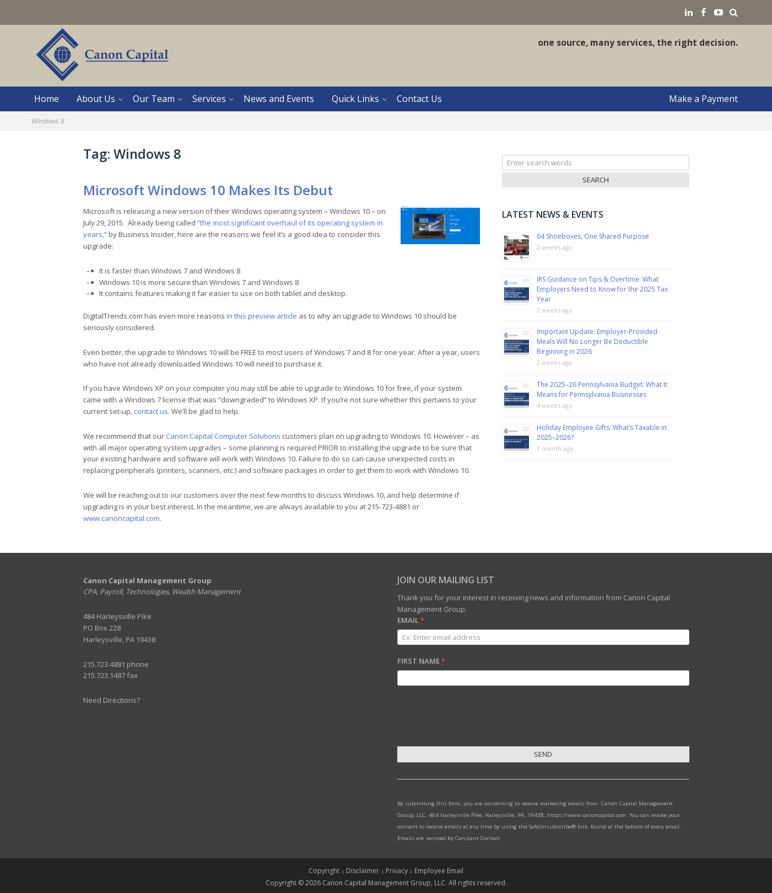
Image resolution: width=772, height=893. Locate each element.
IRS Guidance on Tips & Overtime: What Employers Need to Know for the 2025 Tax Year (602, 289)
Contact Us (419, 99)
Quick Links (355, 99)
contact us (151, 411)
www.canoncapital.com (121, 518)
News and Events (279, 99)
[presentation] (481, 717)
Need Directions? (111, 700)
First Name (421, 661)
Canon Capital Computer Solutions (223, 436)
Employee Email (438, 870)
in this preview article (261, 316)
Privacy (397, 870)
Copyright (324, 870)
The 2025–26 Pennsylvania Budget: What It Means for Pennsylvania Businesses (602, 389)
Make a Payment (703, 99)
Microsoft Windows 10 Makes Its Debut (208, 190)
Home (46, 99)
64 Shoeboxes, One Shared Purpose (593, 236)
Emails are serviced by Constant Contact (448, 838)
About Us (96, 99)
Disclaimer (362, 870)
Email (410, 620)
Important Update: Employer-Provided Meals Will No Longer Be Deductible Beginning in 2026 (597, 341)
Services (209, 99)
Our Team (154, 99)
